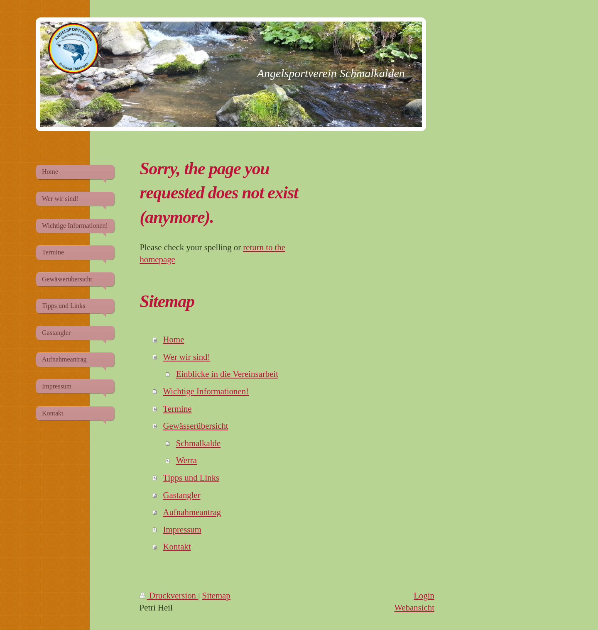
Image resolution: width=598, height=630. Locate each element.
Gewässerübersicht (195, 425)
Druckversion (169, 595)
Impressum (182, 529)
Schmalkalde (198, 443)
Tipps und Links (191, 477)
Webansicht (414, 607)
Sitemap (216, 595)
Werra (186, 460)
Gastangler (182, 495)
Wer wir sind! (187, 356)
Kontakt (177, 546)
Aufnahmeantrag (192, 512)
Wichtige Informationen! (206, 391)
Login (424, 595)
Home (173, 339)
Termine (177, 408)
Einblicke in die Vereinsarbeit (227, 373)
